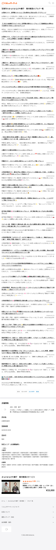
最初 (18, 391)
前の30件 (24, 391)
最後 (37, 391)
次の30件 (31, 391)
